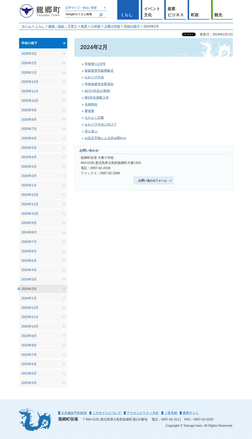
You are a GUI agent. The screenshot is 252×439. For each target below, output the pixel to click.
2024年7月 (29, 242)
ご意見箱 (170, 413)
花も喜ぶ (91, 131)
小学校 (96, 26)
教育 (84, 26)
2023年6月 (29, 364)
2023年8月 (29, 345)
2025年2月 (29, 176)
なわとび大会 (94, 77)
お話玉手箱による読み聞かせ (105, 138)
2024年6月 (29, 251)
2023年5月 (29, 373)
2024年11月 (29, 204)
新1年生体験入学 (97, 97)
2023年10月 (29, 326)
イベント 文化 (152, 12)
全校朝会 (91, 104)
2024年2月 (29, 289)
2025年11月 (29, 91)
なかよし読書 (94, 118)
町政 (195, 15)
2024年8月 (29, 232)
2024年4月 (29, 270)
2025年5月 (29, 147)
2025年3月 (29, 166)
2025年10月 (29, 100)
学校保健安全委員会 (99, 84)
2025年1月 (29, 185)
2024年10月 (29, 213)
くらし (126, 15)
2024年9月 (29, 223)
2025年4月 (29, 157)
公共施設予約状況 (74, 413)
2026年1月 (29, 72)
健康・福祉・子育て (62, 26)
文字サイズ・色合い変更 (81, 7)
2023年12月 (29, 307)
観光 (218, 15)
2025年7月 (29, 129)
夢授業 (89, 111)
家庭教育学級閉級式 (99, 71)
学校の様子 (132, 26)
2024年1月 (29, 298)
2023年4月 (29, 383)
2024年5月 (29, 260)
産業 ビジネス (176, 12)
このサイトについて (106, 413)
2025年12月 (29, 82)
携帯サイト (191, 413)
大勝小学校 (112, 26)
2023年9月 (29, 336)
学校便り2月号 (95, 64)
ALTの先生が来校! (97, 91)
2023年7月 (29, 355)
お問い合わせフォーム (152, 180)
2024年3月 (29, 279)
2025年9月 (29, 110)
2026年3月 (29, 53)
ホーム (26, 26)
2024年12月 (29, 195)
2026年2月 (29, 63)
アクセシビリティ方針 (143, 413)
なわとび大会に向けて (101, 124)
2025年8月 (29, 119)
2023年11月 (29, 317)
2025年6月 (29, 138)
